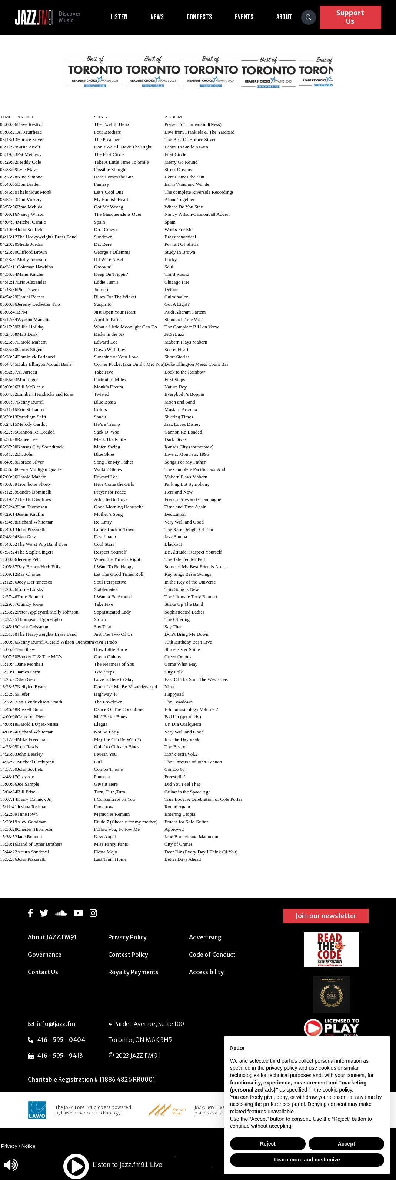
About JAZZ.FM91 (52, 937)
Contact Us (43, 972)
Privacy (9, 1146)
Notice (28, 1146)
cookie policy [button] (337, 1090)
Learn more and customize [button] (307, 1160)
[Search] (313, 17)
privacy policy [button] (281, 1068)
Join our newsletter (326, 916)
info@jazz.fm (56, 1023)
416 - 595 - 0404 (61, 1039)
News (161, 17)
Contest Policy (128, 954)
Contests (203, 17)
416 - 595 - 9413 (60, 1055)
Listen (123, 17)
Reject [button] (268, 1144)
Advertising (205, 937)
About (289, 17)
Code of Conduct (212, 954)
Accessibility (206, 972)
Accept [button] (346, 1144)
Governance (44, 954)
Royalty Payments (133, 972)
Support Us (352, 17)
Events (248, 17)
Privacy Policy (127, 937)
